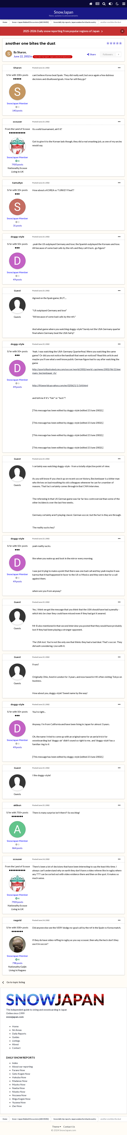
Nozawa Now (19, 1095)
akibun (17, 805)
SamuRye (17, 182)
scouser (17, 121)
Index (15, 1063)
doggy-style (17, 236)
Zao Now (17, 1106)
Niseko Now (18, 1091)
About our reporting (22, 1066)
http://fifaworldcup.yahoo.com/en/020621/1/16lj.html (60, 385)
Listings (16, 1040)
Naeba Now (18, 1088)
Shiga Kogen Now (21, 1098)
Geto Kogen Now (21, 1073)
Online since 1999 (15, 1013)
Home (15, 1026)
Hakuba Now (19, 1077)
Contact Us (69, 1126)
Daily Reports (19, 1033)
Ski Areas (17, 1029)
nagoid (17, 920)
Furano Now (18, 1070)
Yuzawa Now (19, 1102)
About (15, 1044)
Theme (56, 1126)
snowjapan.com (15, 1016)
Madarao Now (19, 1080)
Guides (15, 1037)
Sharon (21, 52)
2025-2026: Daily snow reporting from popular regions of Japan (61, 31)
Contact (16, 1047)
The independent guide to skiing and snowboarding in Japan (36, 1009)
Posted (41, 68)
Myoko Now (18, 1084)
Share (91, 54)
